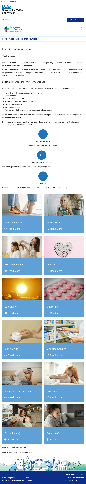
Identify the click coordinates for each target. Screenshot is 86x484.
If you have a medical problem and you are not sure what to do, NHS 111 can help (34, 188)
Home (4, 39)
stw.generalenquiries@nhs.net (20, 480)
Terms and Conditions (74, 475)
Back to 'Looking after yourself (14, 447)
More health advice (43, 141)
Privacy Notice (71, 480)
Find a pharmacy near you (41, 162)
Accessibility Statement (74, 477)
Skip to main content (8, 1)
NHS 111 (43, 183)
